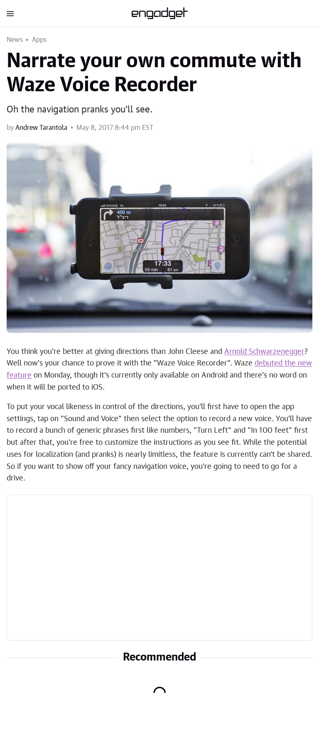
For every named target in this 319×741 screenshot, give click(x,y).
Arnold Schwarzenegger (264, 352)
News (15, 40)
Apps (39, 40)
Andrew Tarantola (41, 127)
